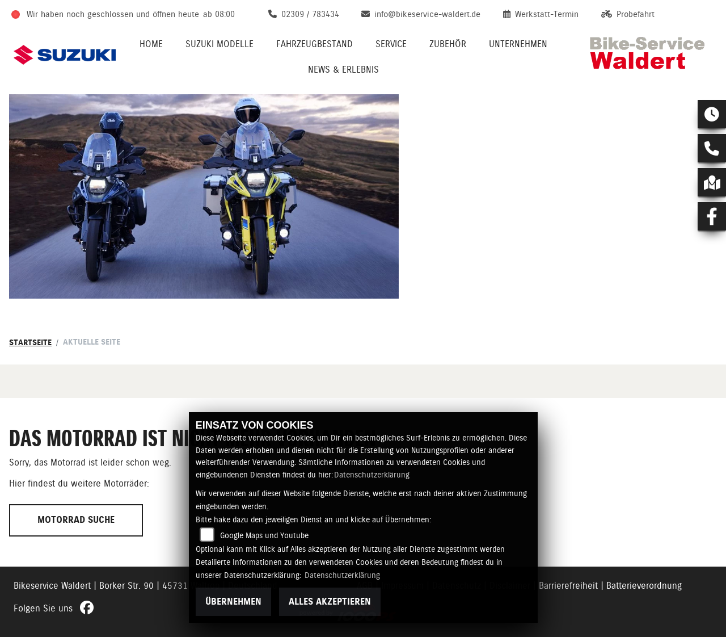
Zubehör (447, 44)
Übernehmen (233, 601)
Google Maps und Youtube (264, 535)
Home (151, 44)
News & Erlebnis (343, 69)
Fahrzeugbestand (314, 44)
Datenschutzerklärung (372, 474)
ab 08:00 (219, 14)
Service (391, 44)
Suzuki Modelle (219, 44)
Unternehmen (518, 44)
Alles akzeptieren (330, 601)
